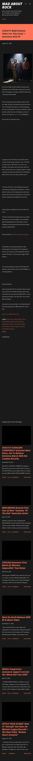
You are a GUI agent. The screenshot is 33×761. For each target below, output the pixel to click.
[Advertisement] (16, 399)
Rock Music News (19, 324)
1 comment (11, 753)
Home (4, 19)
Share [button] (4, 331)
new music (5, 324)
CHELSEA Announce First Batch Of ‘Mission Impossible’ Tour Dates (14, 565)
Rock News (5, 326)
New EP (21, 322)
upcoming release (8, 329)
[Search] (26, 3)
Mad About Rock (12, 5)
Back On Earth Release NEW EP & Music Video (16, 618)
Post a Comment (13, 477)
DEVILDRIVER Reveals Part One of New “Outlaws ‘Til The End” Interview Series (15, 510)
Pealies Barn (17, 114)
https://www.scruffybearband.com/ (10, 314)
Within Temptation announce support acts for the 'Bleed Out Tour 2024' (15, 672)
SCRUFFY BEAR (14, 326)
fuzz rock (10, 319)
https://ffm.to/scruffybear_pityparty (20, 234)
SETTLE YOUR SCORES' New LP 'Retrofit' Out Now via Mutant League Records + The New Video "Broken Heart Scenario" (15, 729)
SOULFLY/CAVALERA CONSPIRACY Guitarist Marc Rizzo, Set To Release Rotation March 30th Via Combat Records (16, 453)
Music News (6, 322)
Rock (11, 324)
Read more (27, 477)
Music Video (14, 322)
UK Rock (22, 326)
